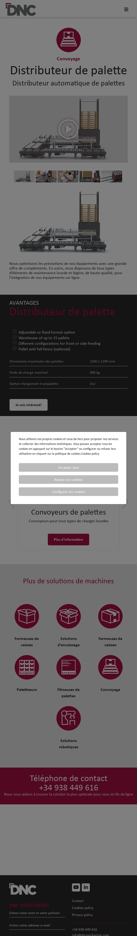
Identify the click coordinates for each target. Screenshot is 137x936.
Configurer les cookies (68, 491)
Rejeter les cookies (68, 479)
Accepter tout (68, 467)
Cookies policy (90, 454)
